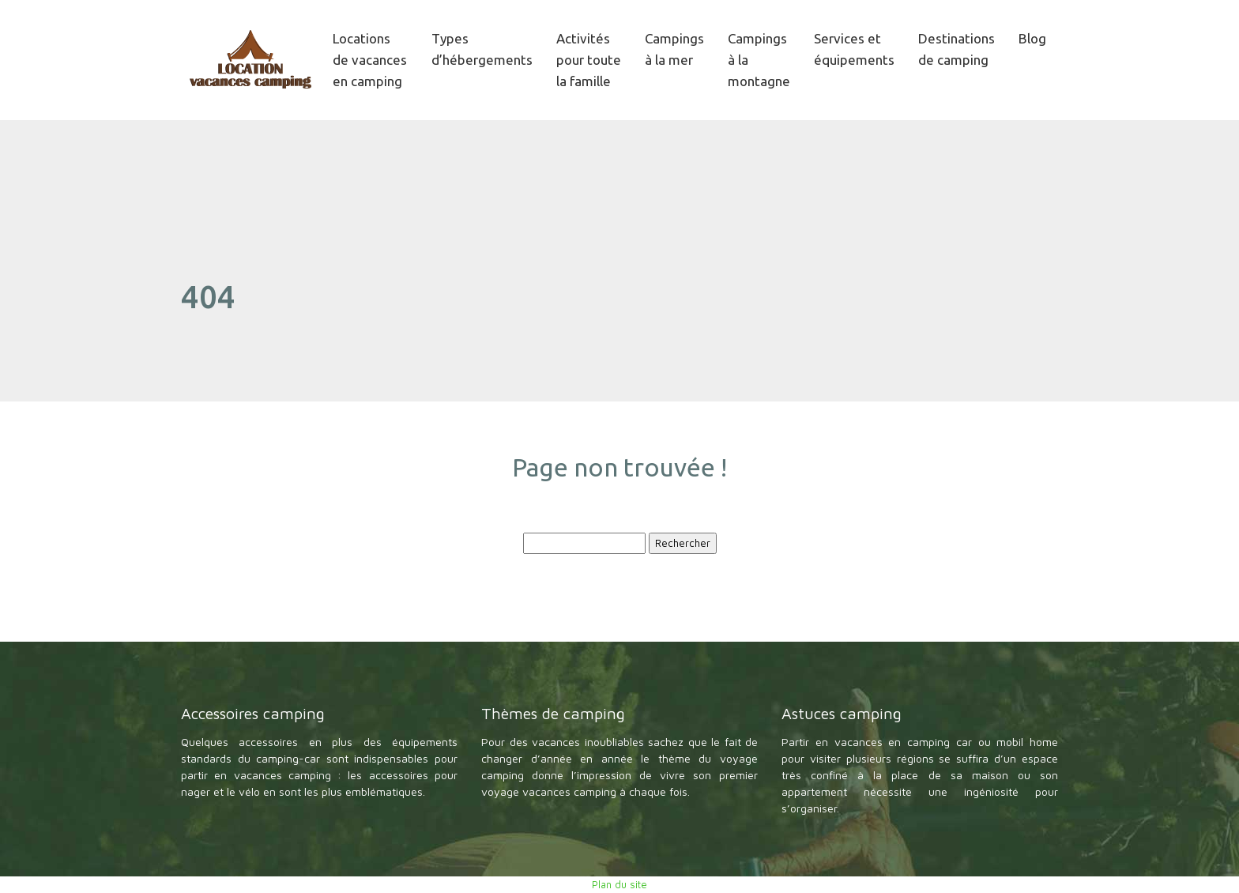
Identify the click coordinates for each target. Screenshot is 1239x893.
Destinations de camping (956, 49)
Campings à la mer (674, 49)
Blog (1032, 38)
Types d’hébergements (482, 49)
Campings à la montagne (759, 60)
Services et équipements (854, 49)
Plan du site (619, 884)
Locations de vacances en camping (370, 60)
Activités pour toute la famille (588, 60)
